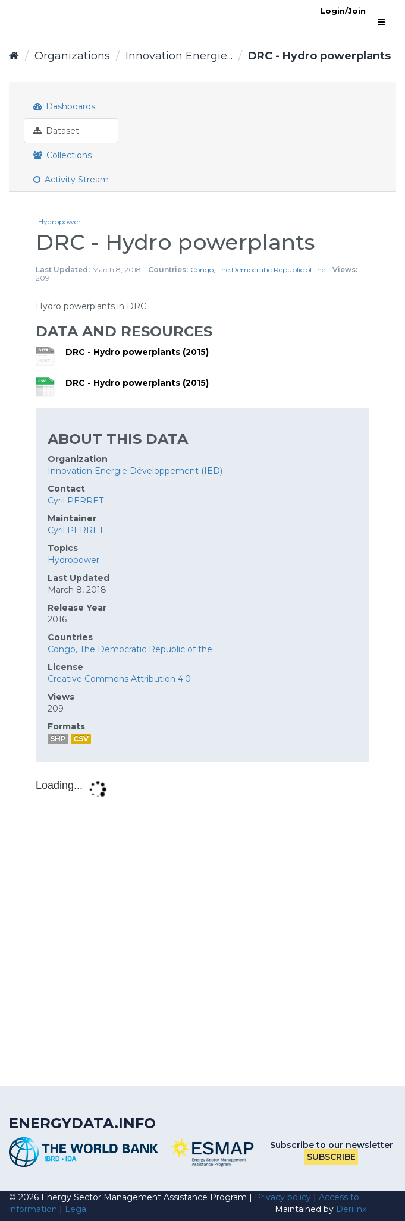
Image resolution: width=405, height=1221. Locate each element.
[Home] (14, 55)
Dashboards (64, 106)
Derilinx (351, 1209)
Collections (62, 155)
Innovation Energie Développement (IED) (135, 470)
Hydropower (59, 221)
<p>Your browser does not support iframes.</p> (202, 922)
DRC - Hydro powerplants (319, 55)
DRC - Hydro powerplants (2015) (137, 352)
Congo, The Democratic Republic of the (257, 269)
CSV (81, 738)
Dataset (56, 130)
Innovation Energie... (179, 55)
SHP (58, 738)
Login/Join (343, 10)
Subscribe (331, 1156)
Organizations (72, 55)
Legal (76, 1209)
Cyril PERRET (75, 500)
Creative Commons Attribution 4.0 (119, 679)
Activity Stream (71, 179)
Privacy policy (283, 1197)
